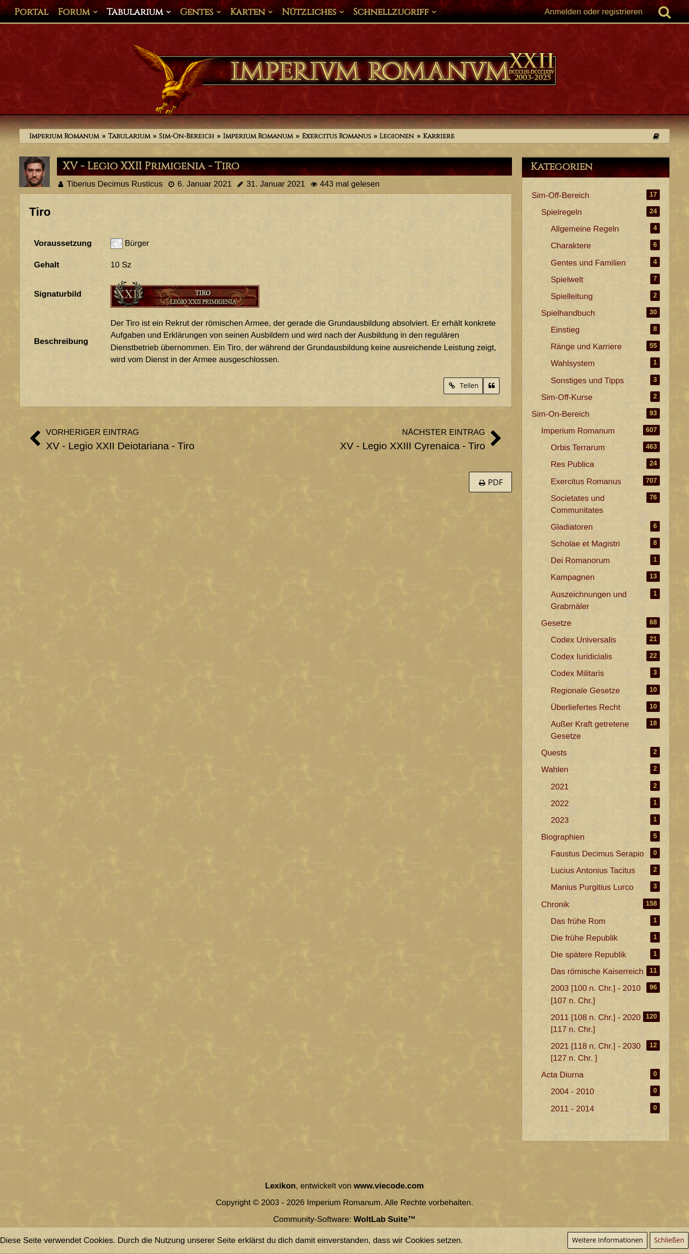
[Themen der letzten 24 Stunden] (656, 136)
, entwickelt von (344, 1185)
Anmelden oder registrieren (594, 11)
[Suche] (664, 12)
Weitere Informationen (607, 1239)
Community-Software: (344, 1219)
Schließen (669, 1239)
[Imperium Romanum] (344, 80)
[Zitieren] (491, 385)
